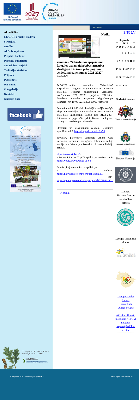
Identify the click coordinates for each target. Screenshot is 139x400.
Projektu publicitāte (15, 60)
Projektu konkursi (14, 55)
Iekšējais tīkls (12, 98)
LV (133, 32)
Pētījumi (9, 75)
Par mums (10, 84)
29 (123, 85)
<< (117, 42)
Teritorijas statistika (16, 70)
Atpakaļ (65, 192)
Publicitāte (10, 79)
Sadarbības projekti (15, 65)
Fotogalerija (11, 89)
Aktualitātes (11, 32)
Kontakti (9, 94)
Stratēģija (10, 41)
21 (120, 77)
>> (134, 42)
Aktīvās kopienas (14, 51)
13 (117, 69)
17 (128, 69)
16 (125, 69)
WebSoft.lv (127, 377)
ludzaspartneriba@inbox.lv (36, 362)
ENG (126, 32)
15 (123, 69)
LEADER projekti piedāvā (19, 36)
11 (131, 61)
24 (128, 77)
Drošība (8, 46)
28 (120, 85)
